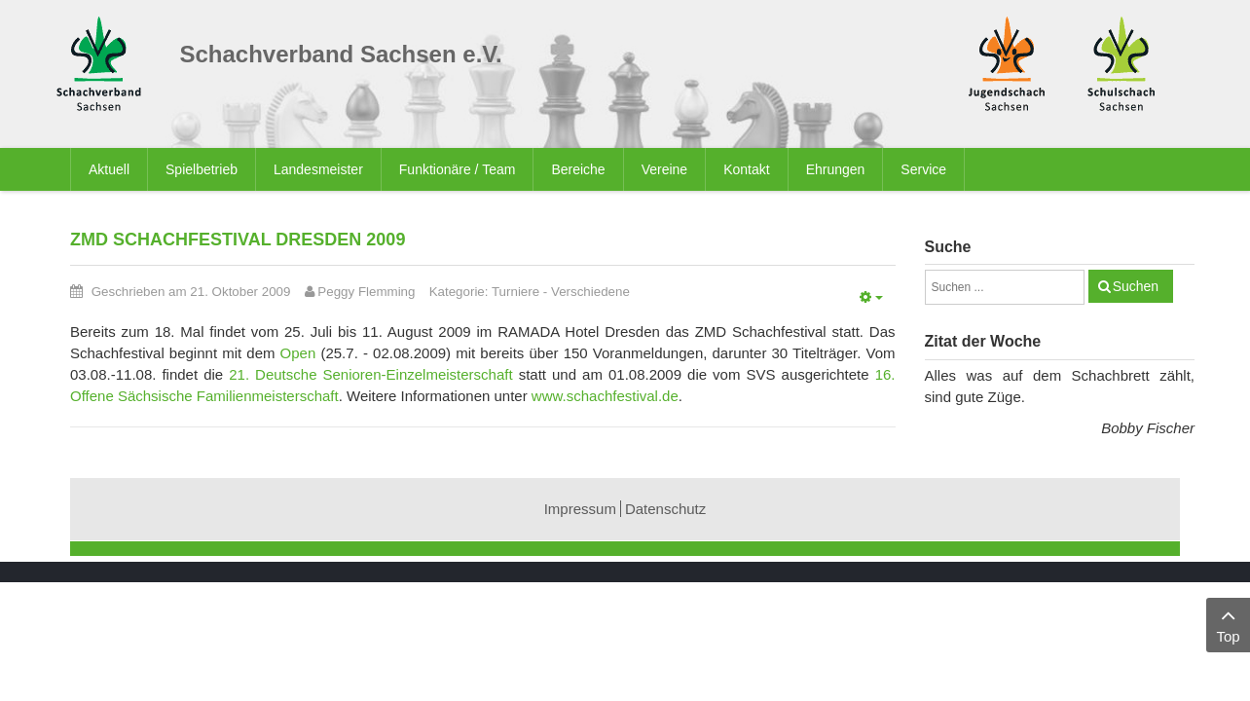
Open (300, 353)
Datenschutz (665, 508)
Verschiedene (590, 291)
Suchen (1135, 286)
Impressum (580, 508)
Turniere (515, 291)
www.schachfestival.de (605, 395)
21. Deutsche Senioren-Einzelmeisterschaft (370, 374)
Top (1228, 624)
